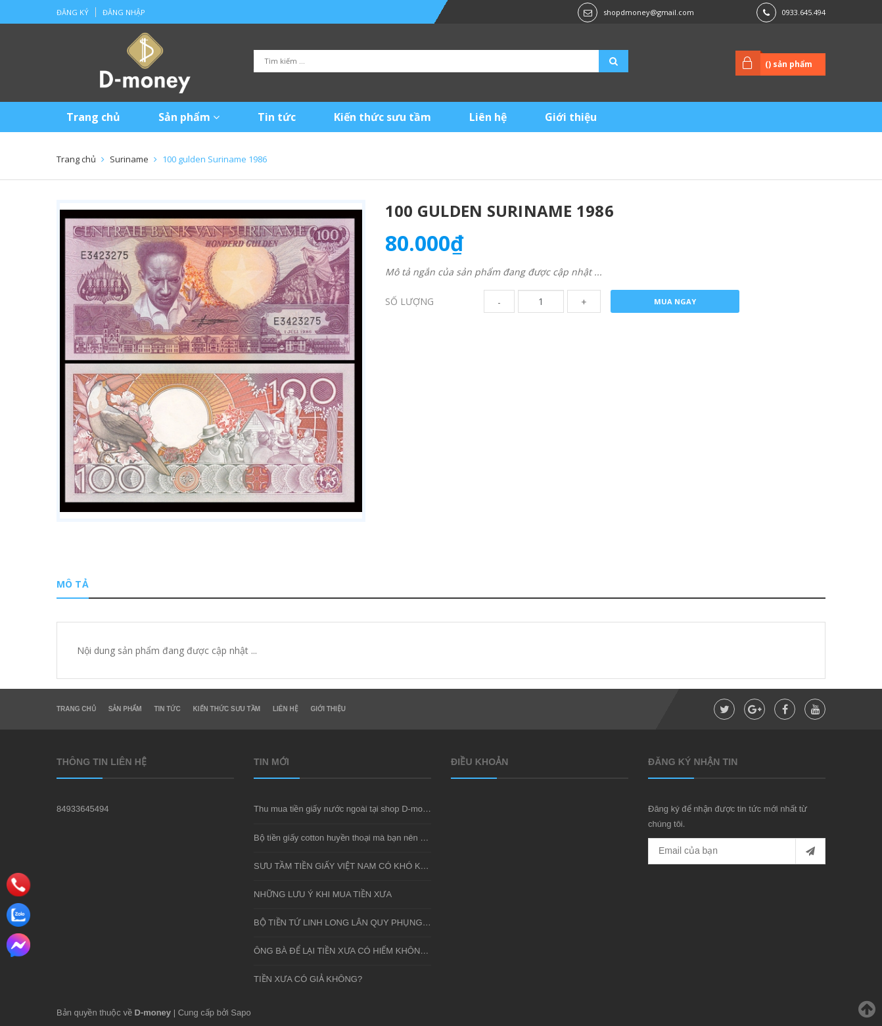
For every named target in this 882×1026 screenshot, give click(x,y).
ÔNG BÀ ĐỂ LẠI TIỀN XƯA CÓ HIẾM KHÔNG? (343, 951)
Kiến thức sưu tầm (382, 117)
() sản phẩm (788, 64)
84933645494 (83, 809)
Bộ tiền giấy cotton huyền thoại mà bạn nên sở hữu (351, 838)
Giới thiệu (571, 117)
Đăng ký (73, 12)
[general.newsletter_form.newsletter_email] (736, 851)
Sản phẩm (189, 117)
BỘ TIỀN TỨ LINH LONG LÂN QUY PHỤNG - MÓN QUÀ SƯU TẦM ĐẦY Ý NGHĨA (411, 922)
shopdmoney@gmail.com (648, 12)
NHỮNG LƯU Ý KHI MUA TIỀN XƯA (323, 894)
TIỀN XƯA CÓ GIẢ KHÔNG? (308, 979)
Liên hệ (488, 117)
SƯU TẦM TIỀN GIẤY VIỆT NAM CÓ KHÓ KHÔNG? (352, 866)
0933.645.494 (803, 12)
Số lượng (409, 301)
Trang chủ (93, 117)
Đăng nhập (124, 12)
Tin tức (277, 117)
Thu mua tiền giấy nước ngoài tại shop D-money (345, 809)
